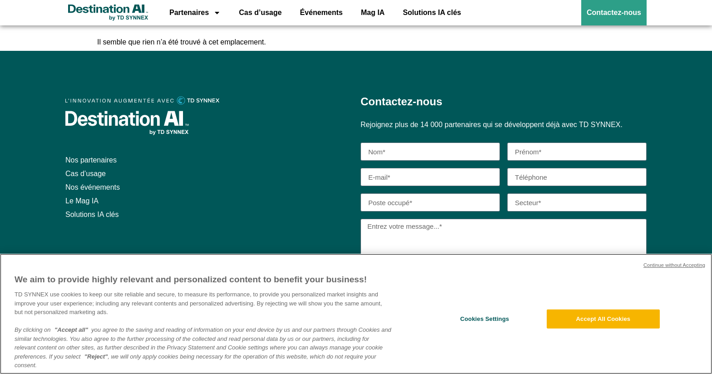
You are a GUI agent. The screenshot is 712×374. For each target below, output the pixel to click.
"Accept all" (71, 330)
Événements (321, 12)
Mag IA (373, 12)
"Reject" (96, 357)
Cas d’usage (260, 12)
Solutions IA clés (432, 12)
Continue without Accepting (674, 266)
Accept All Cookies (603, 319)
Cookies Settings (484, 319)
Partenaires (195, 13)
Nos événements (92, 187)
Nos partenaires (91, 160)
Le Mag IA (82, 201)
